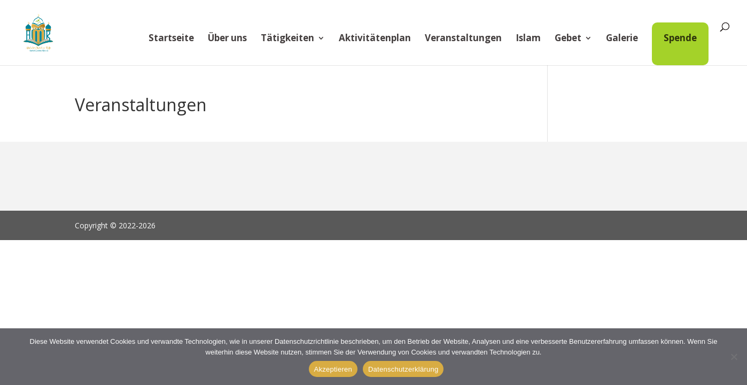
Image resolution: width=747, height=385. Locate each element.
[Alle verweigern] (733, 356)
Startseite (171, 39)
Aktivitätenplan (375, 39)
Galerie (622, 39)
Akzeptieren (333, 369)
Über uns (227, 39)
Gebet (568, 39)
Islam (528, 39)
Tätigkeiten (287, 39)
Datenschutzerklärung (403, 369)
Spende (680, 38)
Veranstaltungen (463, 39)
